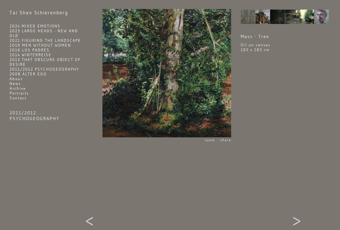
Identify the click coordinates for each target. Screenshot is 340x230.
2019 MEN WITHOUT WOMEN (40, 45)
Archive (18, 88)
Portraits (19, 93)
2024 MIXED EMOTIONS (35, 26)
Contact (18, 98)
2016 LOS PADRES (30, 50)
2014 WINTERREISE (31, 54)
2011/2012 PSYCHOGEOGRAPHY (44, 69)
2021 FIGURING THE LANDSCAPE (45, 40)
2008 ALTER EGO (28, 74)
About (16, 78)
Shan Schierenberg (39, 13)
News (15, 83)
